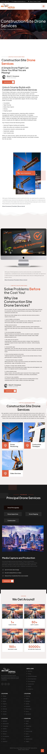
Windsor (3, 734)
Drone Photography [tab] (13, 507)
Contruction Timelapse (36, 445)
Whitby (26, 698)
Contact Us (29, 689)
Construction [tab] (11, 520)
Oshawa (3, 714)
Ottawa (3, 696)
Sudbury (26, 728)
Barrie (3, 739)
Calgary (26, 741)
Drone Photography (31, 676)
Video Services (15, 473)
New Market (27, 714)
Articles (28, 686)
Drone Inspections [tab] (13, 514)
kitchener (4, 731)
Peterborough (28, 731)
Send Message (9, 82)
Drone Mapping (30, 681)
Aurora (26, 711)
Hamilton (4, 728)
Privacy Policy (24, 751)
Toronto (3, 711)
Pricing (28, 673)
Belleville (26, 736)
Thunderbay (27, 726)
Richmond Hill (5, 723)
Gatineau (4, 698)
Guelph (26, 721)
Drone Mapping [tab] (33, 514)
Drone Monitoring (14, 445)
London (3, 706)
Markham (4, 721)
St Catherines (5, 736)
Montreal (4, 709)
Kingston (4, 704)
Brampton (27, 706)
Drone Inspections (31, 679)
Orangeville (4, 726)
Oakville (26, 704)
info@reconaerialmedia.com (19, 1)
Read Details (8, 581)
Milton (26, 723)
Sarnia (26, 734)
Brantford (4, 741)
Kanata (3, 701)
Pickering (27, 696)
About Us (29, 671)
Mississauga (27, 709)
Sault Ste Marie (28, 739)
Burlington (27, 701)
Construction (30, 684)
